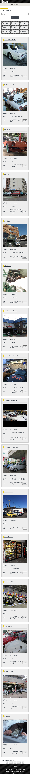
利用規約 (15, 772)
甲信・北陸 (6, 27)
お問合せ (25, 772)
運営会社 (20, 772)
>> (23, 764)
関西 (24, 27)
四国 (15, 31)
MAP (25, 76)
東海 (15, 27)
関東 (24, 23)
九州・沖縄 (24, 31)
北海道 (6, 23)
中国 (6, 31)
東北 (15, 23)
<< (7, 764)
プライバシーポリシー (8, 772)
